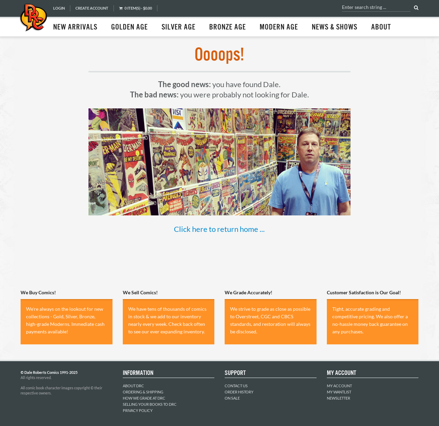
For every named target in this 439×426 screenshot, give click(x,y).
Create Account (91, 8)
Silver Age (178, 27)
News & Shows (334, 27)
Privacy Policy (138, 410)
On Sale (232, 398)
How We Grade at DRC (144, 398)
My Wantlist (339, 392)
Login (59, 8)
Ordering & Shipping (143, 392)
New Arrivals (75, 27)
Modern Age (279, 27)
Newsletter (338, 398)
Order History (239, 392)
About (381, 27)
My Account (339, 385)
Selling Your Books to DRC (150, 404)
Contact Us (236, 385)
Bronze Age (227, 27)
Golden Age (129, 27)
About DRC (133, 385)
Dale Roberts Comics (33, 18)
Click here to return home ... (219, 229)
